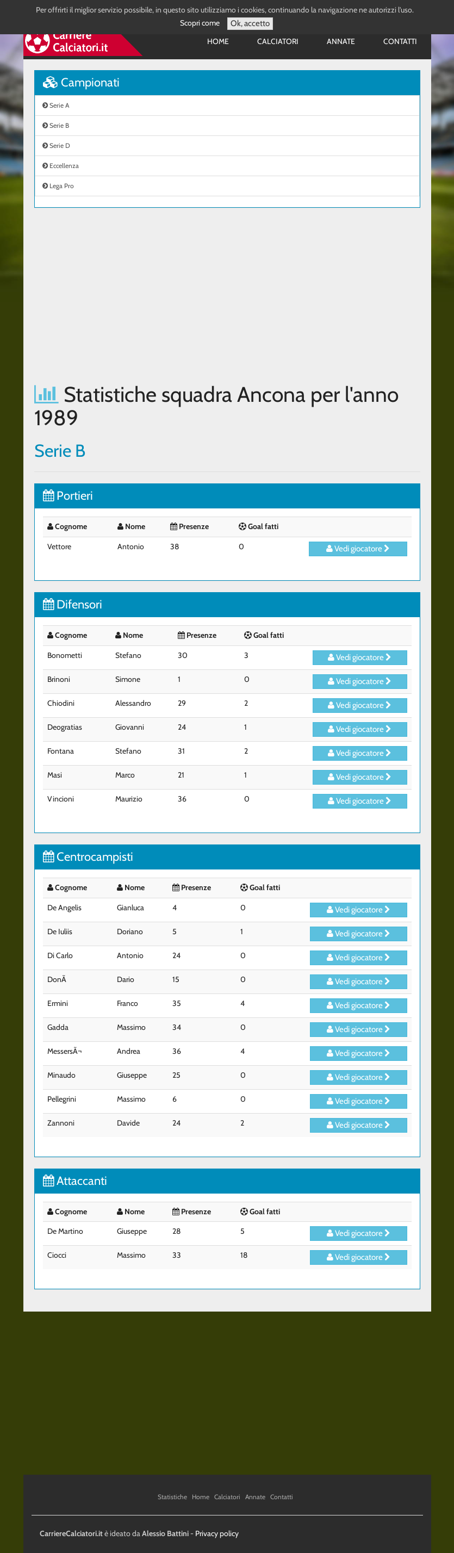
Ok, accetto (250, 23)
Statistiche (172, 1497)
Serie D (56, 145)
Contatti (400, 41)
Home (218, 41)
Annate (341, 41)
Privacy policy (217, 1533)
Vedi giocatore (358, 549)
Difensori (72, 604)
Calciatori (277, 41)
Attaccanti (75, 1180)
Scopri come (200, 23)
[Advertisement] (227, 295)
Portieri (68, 495)
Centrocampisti (88, 856)
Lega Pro (58, 186)
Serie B (55, 125)
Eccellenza (60, 165)
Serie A (55, 105)
